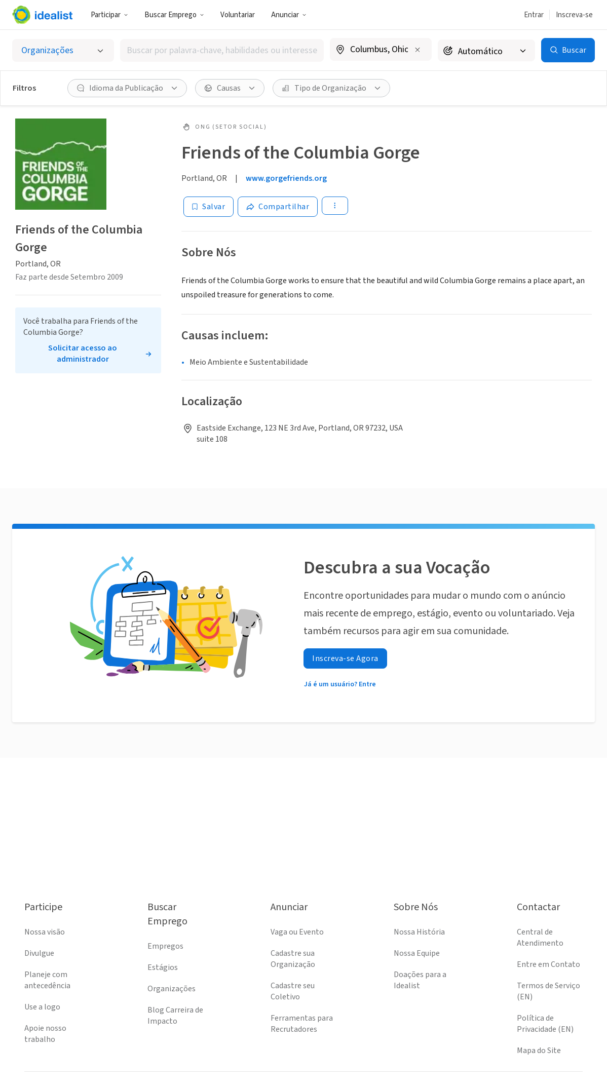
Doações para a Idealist (420, 980)
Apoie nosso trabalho (45, 1034)
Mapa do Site (539, 1050)
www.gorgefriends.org (286, 178)
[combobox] (222, 50)
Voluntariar (237, 15)
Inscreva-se (574, 15)
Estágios (162, 967)
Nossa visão (44, 932)
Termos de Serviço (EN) (548, 991)
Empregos (165, 946)
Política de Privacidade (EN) (545, 1024)
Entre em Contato (548, 964)
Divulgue (39, 953)
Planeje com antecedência (47, 980)
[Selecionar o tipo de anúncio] (63, 50)
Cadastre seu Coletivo (293, 991)
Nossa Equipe (417, 953)
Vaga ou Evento (297, 932)
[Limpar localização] (417, 50)
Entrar (534, 15)
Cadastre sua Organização (293, 959)
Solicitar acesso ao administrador (82, 353)
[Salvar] (208, 207)
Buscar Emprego (174, 15)
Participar (109, 15)
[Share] (278, 207)
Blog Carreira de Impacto (175, 1015)
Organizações (171, 988)
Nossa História (419, 932)
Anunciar (289, 15)
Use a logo (42, 1007)
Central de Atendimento (540, 937)
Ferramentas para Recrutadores (302, 1024)
